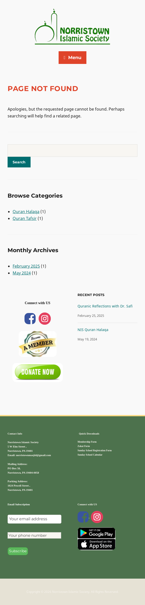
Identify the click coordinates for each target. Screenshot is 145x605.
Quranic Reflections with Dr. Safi (105, 306)
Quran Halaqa (26, 211)
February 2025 (26, 266)
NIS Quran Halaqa (93, 329)
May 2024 (22, 273)
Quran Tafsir (25, 218)
